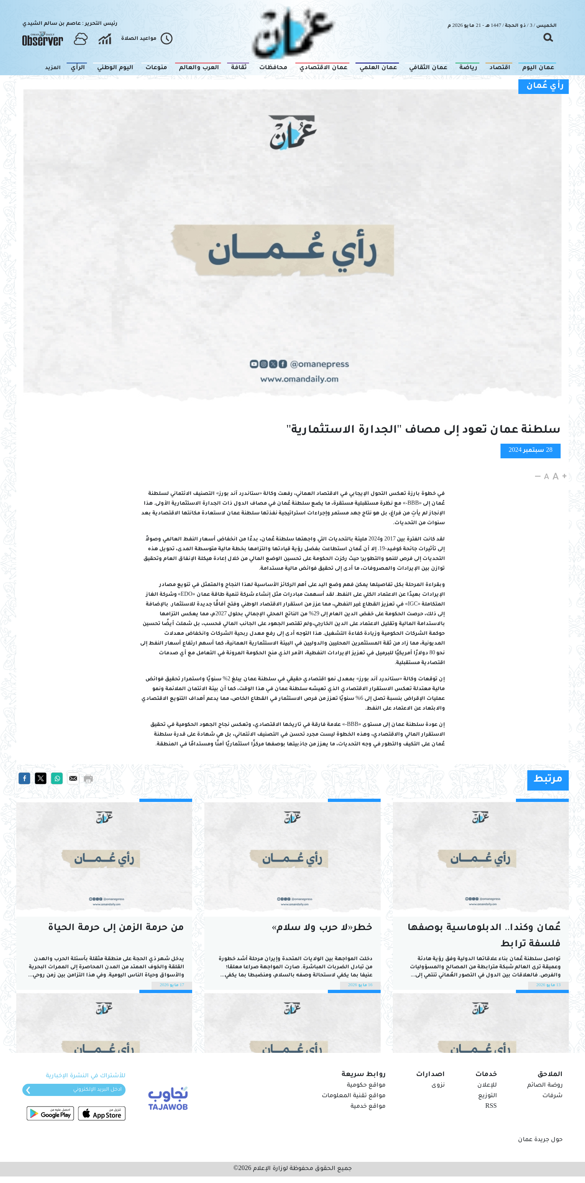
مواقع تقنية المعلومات (354, 1096)
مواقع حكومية (366, 1086)
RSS (491, 1107)
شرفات (552, 1096)
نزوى (438, 1086)
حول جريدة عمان (540, 1140)
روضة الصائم (545, 1086)
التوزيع (487, 1096)
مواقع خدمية (368, 1107)
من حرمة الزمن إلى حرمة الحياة (116, 929)
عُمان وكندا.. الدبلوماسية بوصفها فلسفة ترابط (484, 937)
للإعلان (487, 1086)
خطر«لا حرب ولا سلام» (322, 929)
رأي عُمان (545, 86)
